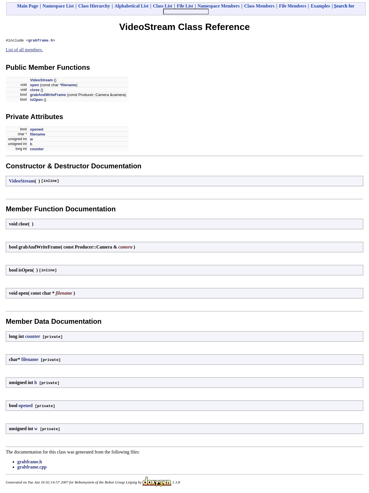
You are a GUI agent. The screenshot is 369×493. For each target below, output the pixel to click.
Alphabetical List (131, 5)
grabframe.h (40, 41)
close (34, 91)
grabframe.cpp (32, 467)
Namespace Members (218, 5)
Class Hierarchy (94, 5)
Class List (162, 5)
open (34, 86)
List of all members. (24, 50)
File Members (292, 5)
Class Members (259, 5)
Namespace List (58, 5)
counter (37, 150)
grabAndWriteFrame (48, 95)
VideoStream (41, 81)
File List (185, 5)
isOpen (36, 100)
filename (68, 86)
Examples (320, 5)
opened (36, 130)
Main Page (27, 5)
